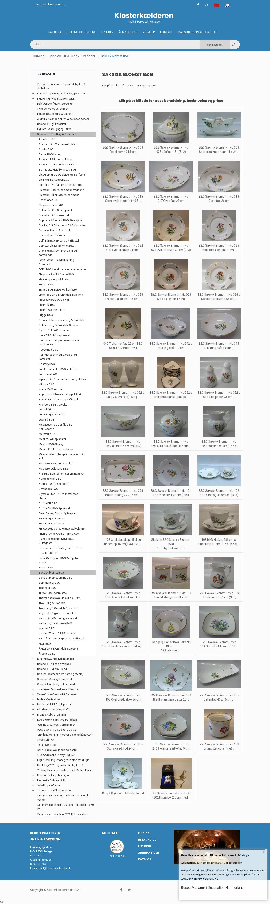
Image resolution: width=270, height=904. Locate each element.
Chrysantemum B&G (51, 205)
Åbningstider (128, 32)
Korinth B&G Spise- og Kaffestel (58, 399)
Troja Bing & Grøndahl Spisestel (58, 608)
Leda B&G (45, 409)
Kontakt (166, 32)
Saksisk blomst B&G (51, 572)
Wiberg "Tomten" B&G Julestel (57, 633)
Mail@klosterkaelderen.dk (197, 32)
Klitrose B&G (46, 384)
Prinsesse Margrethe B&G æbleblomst (62, 528)
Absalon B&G (47, 139)
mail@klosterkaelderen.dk (55, 868)
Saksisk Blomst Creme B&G (55, 577)
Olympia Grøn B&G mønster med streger (58, 496)
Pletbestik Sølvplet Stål (51, 780)
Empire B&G (46, 284)
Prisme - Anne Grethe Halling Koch (59, 533)
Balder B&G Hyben (50, 154)
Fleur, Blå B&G (47, 304)
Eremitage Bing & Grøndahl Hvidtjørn (61, 294)
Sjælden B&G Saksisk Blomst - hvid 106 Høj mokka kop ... (171, 544)
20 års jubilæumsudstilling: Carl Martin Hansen (65, 770)
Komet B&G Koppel (50, 389)
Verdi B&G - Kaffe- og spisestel (58, 618)
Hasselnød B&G (48, 349)
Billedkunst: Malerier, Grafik (53, 709)
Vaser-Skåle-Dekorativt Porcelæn (57, 694)
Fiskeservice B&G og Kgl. (54, 299)
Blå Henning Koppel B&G (54, 179)
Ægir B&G (45, 643)
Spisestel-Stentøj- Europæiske (55, 679)
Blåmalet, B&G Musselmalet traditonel (62, 189)
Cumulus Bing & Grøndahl (54, 230)
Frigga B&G (46, 315)
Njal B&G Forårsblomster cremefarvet (61, 473)
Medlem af (110, 833)
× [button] (264, 852)
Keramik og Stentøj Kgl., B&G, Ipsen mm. (61, 93)
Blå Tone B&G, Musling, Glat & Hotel (60, 184)
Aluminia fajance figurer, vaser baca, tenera (63, 118)
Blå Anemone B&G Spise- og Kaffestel (62, 174)
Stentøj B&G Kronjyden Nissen (55, 658)
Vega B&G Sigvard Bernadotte (57, 613)
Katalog (54, 32)
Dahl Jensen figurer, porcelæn (55, 103)
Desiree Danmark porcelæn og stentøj (60, 674)
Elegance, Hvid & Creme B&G (56, 274)
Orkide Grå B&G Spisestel (54, 508)
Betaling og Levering (81, 32)
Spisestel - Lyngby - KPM (52, 668)
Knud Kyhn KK (45, 739)
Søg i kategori (215, 44)
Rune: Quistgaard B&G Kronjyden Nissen (59, 560)
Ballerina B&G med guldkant (56, 159)
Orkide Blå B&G (48, 503)
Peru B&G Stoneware (51, 523)
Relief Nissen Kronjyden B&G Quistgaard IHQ (56, 541)
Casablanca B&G (49, 200)
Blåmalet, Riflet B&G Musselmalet (59, 195)
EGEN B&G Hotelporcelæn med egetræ (62, 269)
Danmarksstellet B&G (52, 235)
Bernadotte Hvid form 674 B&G (57, 169)
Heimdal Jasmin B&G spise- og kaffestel (58, 357)
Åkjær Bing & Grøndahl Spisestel (58, 648)
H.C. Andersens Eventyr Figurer (55, 755)
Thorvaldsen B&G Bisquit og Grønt (59, 597)
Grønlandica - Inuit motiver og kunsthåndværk (64, 734)
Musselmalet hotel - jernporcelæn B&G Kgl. (62, 456)
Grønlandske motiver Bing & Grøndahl (62, 320)
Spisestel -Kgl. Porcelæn (52, 124)
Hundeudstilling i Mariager (53, 775)
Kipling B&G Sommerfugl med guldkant (63, 379)
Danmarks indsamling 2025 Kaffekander (61, 814)
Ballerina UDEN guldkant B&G (56, 164)
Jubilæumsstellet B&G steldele (57, 369)
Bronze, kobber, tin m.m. (51, 714)
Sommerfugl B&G (49, 582)
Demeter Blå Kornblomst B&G (57, 245)
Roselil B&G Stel (48, 553)
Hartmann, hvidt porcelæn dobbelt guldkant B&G (59, 342)
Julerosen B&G (48, 374)
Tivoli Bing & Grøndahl (52, 603)
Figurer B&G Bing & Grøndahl (54, 113)
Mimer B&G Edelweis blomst (56, 449)
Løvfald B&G (46, 419)
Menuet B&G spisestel (52, 439)
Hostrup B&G (47, 364)
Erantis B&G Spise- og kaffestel (58, 289)
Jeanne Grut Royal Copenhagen (56, 724)
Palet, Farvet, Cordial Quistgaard (58, 513)
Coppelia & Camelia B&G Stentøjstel (60, 220)
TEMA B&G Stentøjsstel (53, 592)
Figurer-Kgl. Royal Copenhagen (56, 98)
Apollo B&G (46, 149)
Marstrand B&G (48, 434)
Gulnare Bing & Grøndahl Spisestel (60, 325)
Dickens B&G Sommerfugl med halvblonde (58, 253)
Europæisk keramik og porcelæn (57, 719)
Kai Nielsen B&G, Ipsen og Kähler (57, 749)
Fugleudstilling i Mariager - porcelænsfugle (63, 760)
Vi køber (149, 32)
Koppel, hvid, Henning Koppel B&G (60, 394)
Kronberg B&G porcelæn (54, 404)
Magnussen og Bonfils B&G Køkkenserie (55, 426)
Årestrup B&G (47, 653)
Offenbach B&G (48, 488)
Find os (143, 833)
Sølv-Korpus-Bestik (49, 785)
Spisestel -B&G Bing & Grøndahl (72, 56)
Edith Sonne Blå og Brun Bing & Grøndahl (58, 262)
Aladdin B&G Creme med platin (57, 144)
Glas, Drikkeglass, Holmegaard (56, 684)
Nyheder (107, 32)
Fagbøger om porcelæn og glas (56, 729)
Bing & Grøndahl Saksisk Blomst (123, 793)
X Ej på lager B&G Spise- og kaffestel (61, 638)
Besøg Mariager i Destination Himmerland (212, 887)
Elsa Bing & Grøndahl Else (54, 279)
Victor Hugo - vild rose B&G (55, 623)
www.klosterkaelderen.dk (199, 879)
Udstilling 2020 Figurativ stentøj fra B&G (61, 765)
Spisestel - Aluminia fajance (54, 663)
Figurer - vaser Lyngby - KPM (54, 129)
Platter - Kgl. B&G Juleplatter (54, 704)
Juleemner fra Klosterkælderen (55, 790)
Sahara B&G (46, 567)
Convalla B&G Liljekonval (54, 215)
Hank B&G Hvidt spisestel (54, 335)
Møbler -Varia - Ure (48, 699)
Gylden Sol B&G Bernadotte (55, 330)
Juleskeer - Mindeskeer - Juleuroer (58, 689)
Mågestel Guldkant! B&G (54, 468)
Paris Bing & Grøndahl (52, 518)
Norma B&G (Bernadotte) (54, 483)
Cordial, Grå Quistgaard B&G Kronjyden (62, 225)
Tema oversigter (47, 744)
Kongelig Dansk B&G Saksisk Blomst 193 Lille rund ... (171, 646)
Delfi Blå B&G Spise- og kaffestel (59, 240)
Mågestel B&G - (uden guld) (56, 463)
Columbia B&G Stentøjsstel (55, 210)
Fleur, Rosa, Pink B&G (52, 309)
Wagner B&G (46, 628)
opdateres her (233, 862)
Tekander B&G (47, 587)
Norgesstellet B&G (50, 478)
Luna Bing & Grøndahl (52, 414)
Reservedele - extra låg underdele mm (61, 548)
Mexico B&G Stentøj (51, 444)
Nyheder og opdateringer (52, 108)
